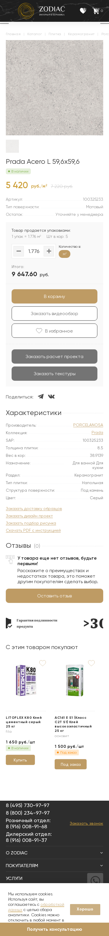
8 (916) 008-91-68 (26, 826)
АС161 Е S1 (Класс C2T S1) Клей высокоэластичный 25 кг (73, 724)
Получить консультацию (54, 929)
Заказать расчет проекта (54, 356)
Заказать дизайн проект (29, 516)
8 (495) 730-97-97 (27, 805)
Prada (97, 432)
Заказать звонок (86, 823)
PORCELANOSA (88, 425)
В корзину (54, 296)
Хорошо (85, 909)
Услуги (54, 878)
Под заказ (71, 764)
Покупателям (54, 865)
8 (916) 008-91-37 (26, 840)
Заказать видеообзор (54, 313)
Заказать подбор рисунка (31, 523)
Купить (20, 760)
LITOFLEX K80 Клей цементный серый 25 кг (24, 722)
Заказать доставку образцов (34, 508)
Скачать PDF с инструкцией (33, 530)
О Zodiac (54, 853)
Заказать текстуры (55, 373)
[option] (37, 623)
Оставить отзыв (54, 596)
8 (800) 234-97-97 (28, 813)
